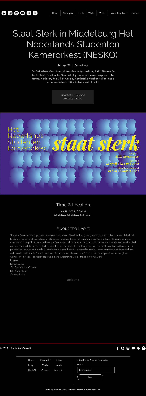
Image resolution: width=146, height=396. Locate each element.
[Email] (95, 370)
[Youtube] (22, 13)
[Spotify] (29, 13)
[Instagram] (10, 13)
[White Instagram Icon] (123, 348)
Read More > (73, 279)
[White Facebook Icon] (117, 348)
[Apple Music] (35, 13)
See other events (73, 98)
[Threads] (16, 13)
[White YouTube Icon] (133, 348)
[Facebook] (3, 13)
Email (80, 364)
